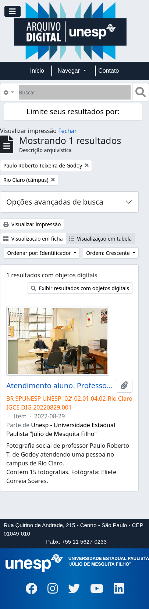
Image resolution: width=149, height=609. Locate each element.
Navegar (70, 71)
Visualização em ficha (33, 238)
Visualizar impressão (32, 224)
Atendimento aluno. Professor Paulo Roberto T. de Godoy (59, 385)
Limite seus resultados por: (73, 111)
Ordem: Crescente (108, 252)
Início (37, 71)
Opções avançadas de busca (54, 202)
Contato (108, 71)
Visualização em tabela (100, 238)
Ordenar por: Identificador (39, 252)
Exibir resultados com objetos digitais (80, 288)
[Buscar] (74, 92)
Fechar (67, 131)
